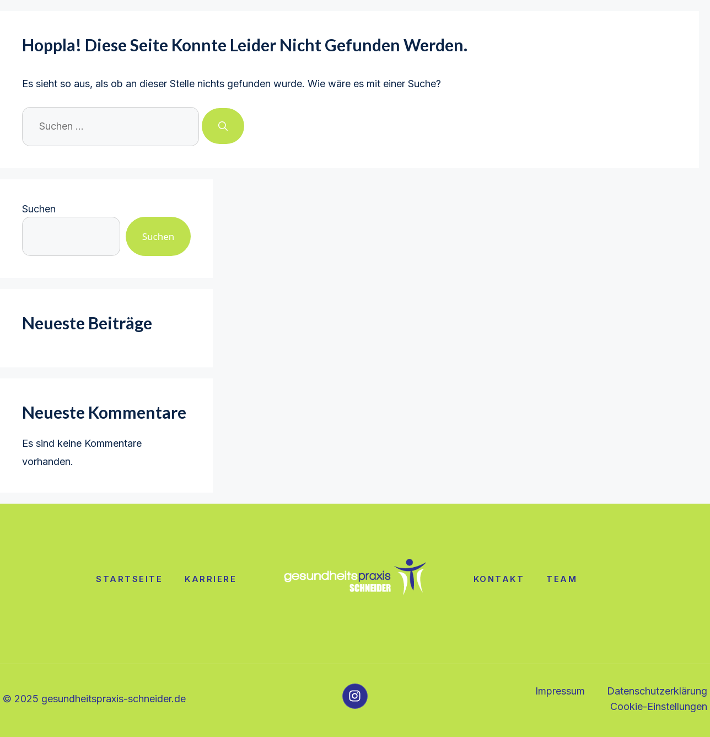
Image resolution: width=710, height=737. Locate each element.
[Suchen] (223, 126)
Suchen (39, 209)
